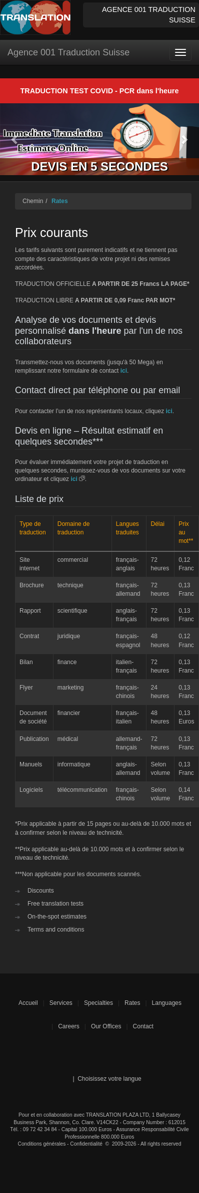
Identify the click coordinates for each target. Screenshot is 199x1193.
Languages (167, 1002)
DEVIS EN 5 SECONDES (99, 166)
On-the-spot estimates (57, 916)
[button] (15, 139)
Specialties (98, 1002)
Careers (69, 1026)
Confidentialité (86, 1144)
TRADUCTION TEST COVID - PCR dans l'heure (99, 91)
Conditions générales (42, 1144)
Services (61, 1002)
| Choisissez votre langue (106, 1078)
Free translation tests (56, 903)
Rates (60, 201)
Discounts (41, 890)
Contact (143, 1026)
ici (123, 370)
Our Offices (106, 1026)
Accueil (28, 1002)
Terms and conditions (56, 929)
